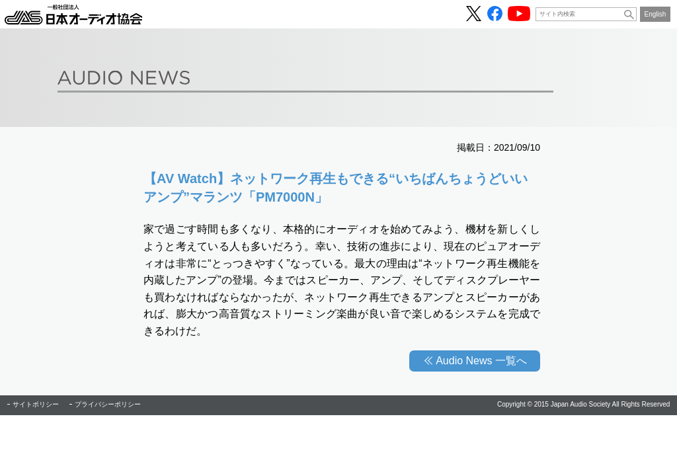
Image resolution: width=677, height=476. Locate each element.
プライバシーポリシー (108, 404)
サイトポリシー (36, 404)
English (655, 14)
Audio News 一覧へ (481, 360)
